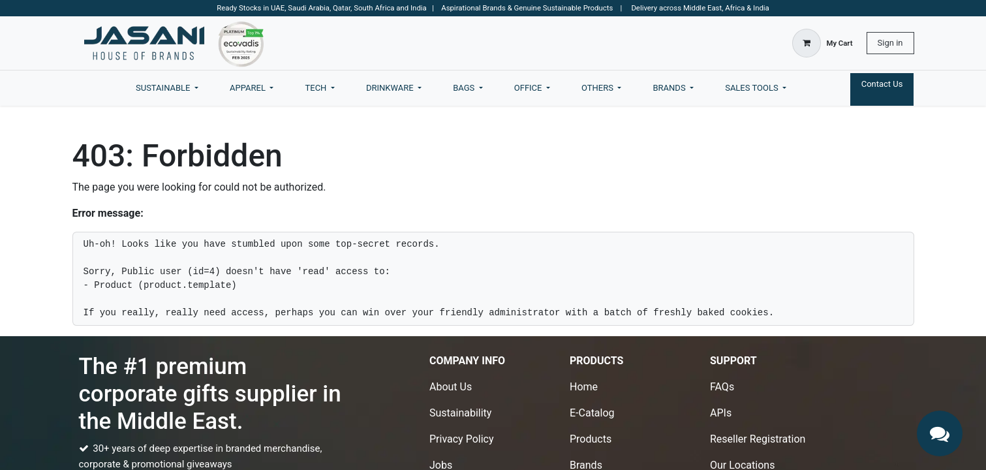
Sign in (890, 43)
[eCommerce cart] (822, 43)
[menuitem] (167, 88)
